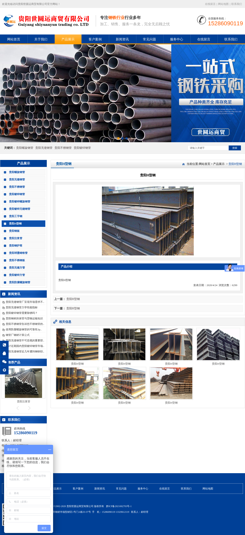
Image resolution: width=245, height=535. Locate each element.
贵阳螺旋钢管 (24, 147)
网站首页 (13, 39)
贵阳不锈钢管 (63, 147)
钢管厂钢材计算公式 (18, 334)
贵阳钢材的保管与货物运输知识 (24, 318)
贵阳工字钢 (15, 216)
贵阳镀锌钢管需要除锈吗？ (22, 312)
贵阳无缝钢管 (43, 147)
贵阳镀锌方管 (17, 274)
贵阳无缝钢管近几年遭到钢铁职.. (25, 351)
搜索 (234, 148)
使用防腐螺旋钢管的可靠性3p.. (24, 329)
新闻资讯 (122, 39)
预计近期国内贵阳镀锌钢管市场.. (25, 345)
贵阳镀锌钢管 (82, 147)
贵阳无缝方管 (17, 267)
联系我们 (236, 4)
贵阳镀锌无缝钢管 (19, 208)
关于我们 (40, 39)
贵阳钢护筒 (15, 245)
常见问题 (149, 39)
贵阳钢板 (14, 230)
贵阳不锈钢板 (17, 260)
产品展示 (68, 39)
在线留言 (210, 4)
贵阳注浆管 (15, 238)
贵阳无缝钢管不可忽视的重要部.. (25, 340)
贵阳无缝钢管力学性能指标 (22, 307)
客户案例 (95, 39)
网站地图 (223, 4)
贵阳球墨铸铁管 (18, 252)
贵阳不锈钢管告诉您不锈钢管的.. (25, 323)
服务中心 (176, 39)
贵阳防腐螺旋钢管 (19, 282)
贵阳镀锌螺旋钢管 (19, 201)
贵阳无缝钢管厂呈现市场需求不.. (25, 301)
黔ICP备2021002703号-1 (119, 506)
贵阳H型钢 (15, 223)
